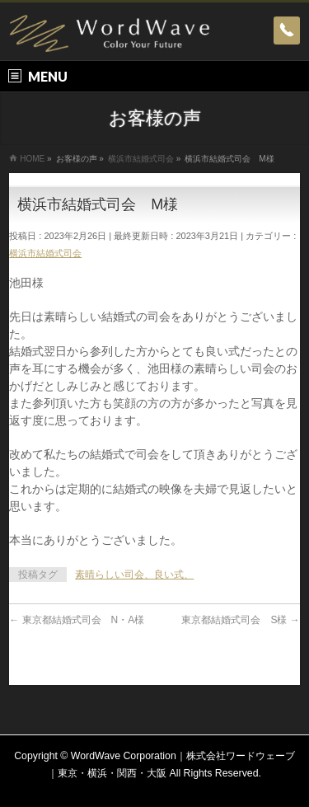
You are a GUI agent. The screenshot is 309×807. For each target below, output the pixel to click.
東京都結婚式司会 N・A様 (76, 620)
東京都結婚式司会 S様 (240, 620)
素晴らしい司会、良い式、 (134, 574)
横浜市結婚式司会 (45, 253)
